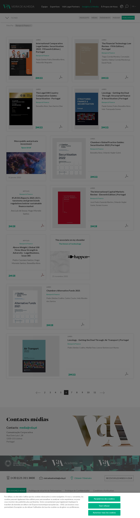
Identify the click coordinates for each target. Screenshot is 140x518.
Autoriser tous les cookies (104, 514)
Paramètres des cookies (104, 500)
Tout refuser (104, 507)
